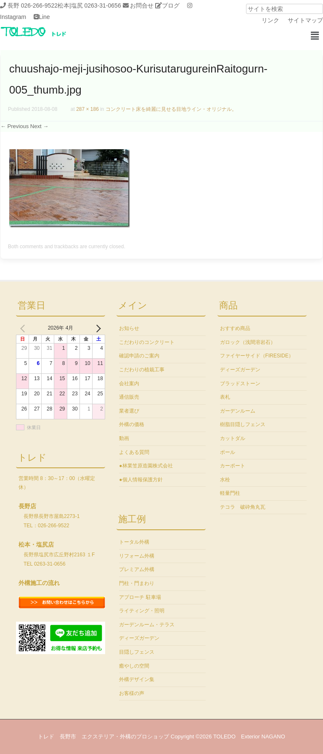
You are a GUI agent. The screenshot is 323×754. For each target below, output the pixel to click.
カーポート (232, 466)
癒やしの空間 (134, 666)
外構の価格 (131, 424)
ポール (227, 452)
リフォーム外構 (136, 556)
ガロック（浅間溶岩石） (247, 342)
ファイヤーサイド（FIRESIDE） (257, 356)
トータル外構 (134, 542)
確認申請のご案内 (139, 356)
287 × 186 (87, 109)
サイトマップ (305, 20)
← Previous (14, 126)
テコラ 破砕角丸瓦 (242, 507)
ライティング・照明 (141, 611)
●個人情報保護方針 (140, 480)
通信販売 (129, 397)
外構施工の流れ (39, 583)
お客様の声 (131, 693)
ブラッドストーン (240, 383)
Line (44, 16)
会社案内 (129, 383)
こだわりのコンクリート (147, 342)
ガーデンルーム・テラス (147, 625)
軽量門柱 (230, 493)
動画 (124, 438)
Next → (39, 126)
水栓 (225, 480)
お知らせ (129, 328)
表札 (225, 397)
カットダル (232, 438)
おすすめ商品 (235, 328)
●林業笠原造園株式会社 (145, 466)
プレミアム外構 (136, 569)
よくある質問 (134, 452)
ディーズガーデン (139, 638)
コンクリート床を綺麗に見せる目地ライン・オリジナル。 (171, 109)
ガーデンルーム (237, 411)
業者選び (129, 411)
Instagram (13, 16)
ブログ (171, 5)
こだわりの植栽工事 (141, 370)
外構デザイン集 (136, 679)
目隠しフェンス (136, 652)
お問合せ (142, 5)
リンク (270, 20)
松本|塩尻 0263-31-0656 (89, 5)
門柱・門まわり (136, 583)
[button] (314, 36)
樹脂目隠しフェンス (242, 424)
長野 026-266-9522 (33, 5)
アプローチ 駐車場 (140, 597)
